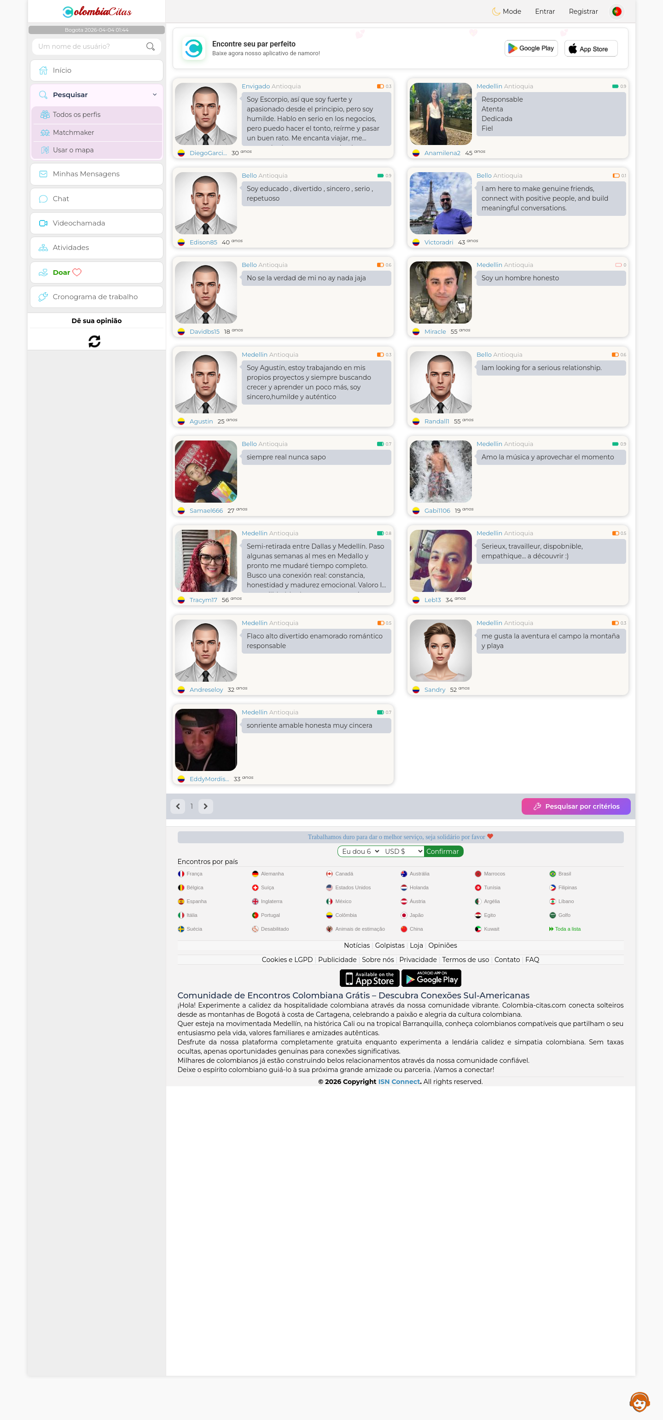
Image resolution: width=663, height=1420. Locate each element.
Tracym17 (203, 670)
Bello (249, 175)
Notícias (357, 1279)
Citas (96, 11)
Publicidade (337, 1293)
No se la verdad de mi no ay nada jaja (306, 278)
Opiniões (443, 1279)
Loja (416, 1279)
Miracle (435, 331)
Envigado (256, 86)
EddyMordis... (209, 920)
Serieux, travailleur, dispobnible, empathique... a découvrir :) (532, 622)
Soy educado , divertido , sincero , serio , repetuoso (310, 194)
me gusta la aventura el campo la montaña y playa (551, 783)
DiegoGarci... (208, 152)
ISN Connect (399, 1415)
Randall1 (437, 492)
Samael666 (206, 581)
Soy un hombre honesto (520, 278)
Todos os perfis (70, 114)
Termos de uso (465, 1293)
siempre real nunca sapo (286, 528)
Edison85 (203, 242)
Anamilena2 (442, 152)
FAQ (532, 1293)
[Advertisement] (400, 48)
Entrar (545, 11)
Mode (506, 11)
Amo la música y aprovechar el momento (548, 528)
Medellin (489, 86)
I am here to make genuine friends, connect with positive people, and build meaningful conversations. (545, 198)
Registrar (583, 11)
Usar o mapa (67, 150)
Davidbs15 (205, 331)
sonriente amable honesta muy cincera (309, 867)
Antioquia (286, 86)
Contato (507, 1293)
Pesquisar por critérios (576, 948)
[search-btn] (150, 47)
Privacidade (418, 1293)
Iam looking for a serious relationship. (542, 439)
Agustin (201, 492)
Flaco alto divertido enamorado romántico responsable (315, 783)
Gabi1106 (437, 581)
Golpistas (390, 1279)
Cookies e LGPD (287, 1293)
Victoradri (439, 242)
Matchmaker (67, 132)
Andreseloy (206, 831)
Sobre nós (378, 1293)
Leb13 (433, 670)
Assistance (640, 1401)
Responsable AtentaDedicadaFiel (502, 114)
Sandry (435, 831)
